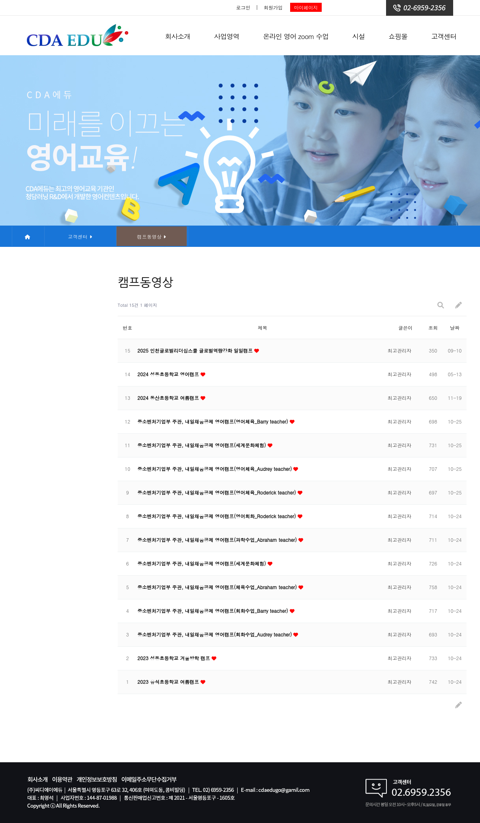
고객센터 (443, 36)
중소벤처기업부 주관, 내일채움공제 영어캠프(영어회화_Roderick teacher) (217, 516)
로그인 (243, 7)
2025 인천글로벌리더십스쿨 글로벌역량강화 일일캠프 (195, 350)
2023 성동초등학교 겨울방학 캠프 (174, 658)
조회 (433, 327)
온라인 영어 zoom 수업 (295, 36)
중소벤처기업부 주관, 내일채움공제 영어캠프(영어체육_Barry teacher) (213, 421)
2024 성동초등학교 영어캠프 (169, 374)
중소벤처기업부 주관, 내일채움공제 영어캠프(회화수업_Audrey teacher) (215, 634)
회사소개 (177, 36)
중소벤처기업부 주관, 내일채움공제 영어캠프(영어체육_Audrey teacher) (215, 468)
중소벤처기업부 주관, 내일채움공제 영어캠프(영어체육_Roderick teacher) (217, 492)
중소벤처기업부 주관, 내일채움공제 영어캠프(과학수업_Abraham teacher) (217, 539)
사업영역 (226, 36)
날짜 (454, 327)
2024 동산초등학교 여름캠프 (169, 397)
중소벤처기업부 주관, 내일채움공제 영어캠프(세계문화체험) (202, 445)
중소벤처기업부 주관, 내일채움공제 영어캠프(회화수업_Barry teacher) (213, 610)
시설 (358, 36)
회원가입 (273, 7)
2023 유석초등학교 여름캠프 (169, 681)
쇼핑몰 (397, 36)
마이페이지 (306, 7)
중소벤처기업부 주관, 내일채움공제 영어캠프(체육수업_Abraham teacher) (217, 587)
